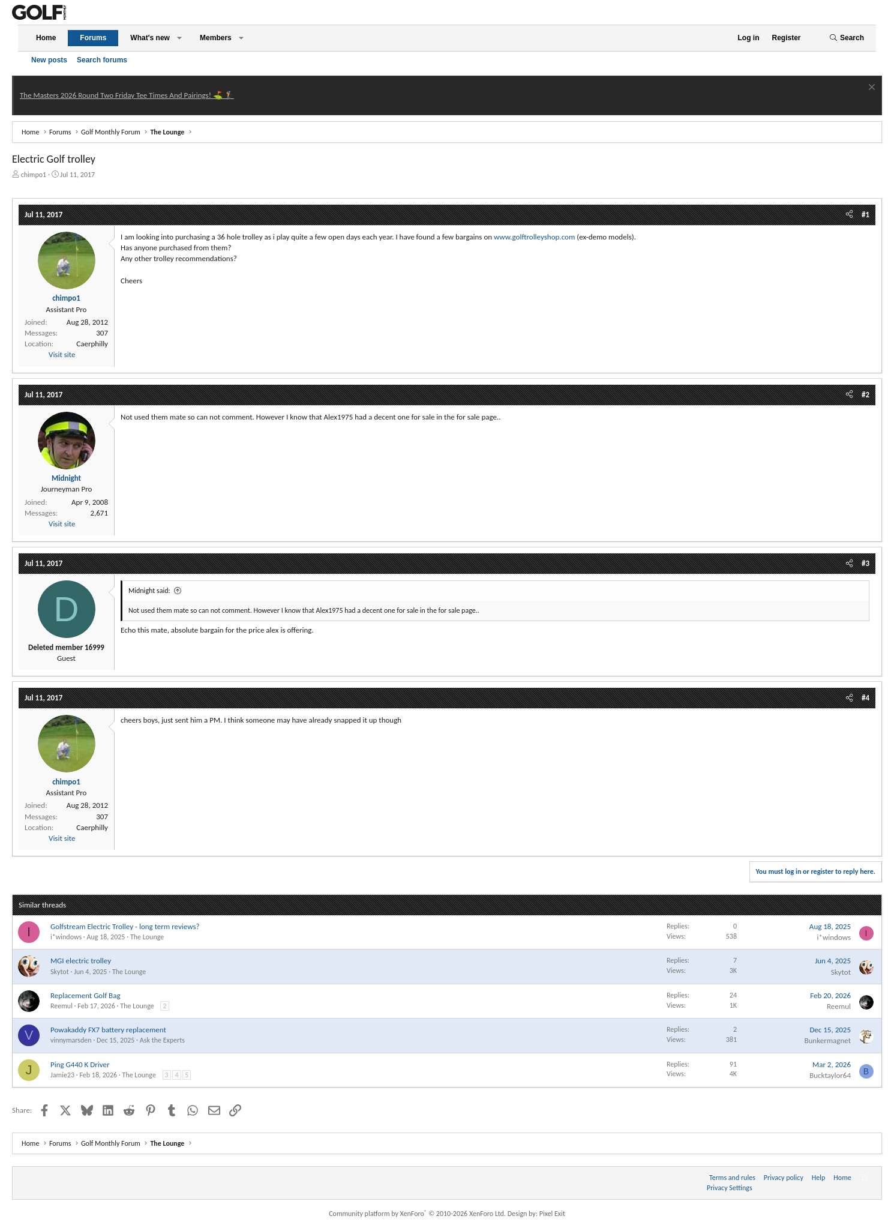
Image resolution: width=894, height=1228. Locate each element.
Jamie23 (62, 1075)
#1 (865, 214)
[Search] (846, 38)
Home (46, 38)
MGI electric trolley (80, 960)
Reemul (61, 1006)
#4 (865, 697)
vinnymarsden (71, 1040)
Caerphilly (92, 343)
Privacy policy (783, 1177)
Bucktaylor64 (830, 1075)
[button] (179, 38)
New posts (49, 60)
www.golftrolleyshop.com (534, 236)
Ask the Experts (162, 1040)
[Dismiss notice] (870, 88)
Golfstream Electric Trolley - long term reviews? (125, 926)
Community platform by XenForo (417, 1213)
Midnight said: (149, 590)
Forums (93, 38)
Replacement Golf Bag (85, 995)
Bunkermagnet (827, 1040)
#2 (865, 394)
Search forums (102, 60)
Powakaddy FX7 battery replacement (108, 1029)
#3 (865, 563)
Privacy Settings (729, 1188)
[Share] (849, 215)
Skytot (59, 972)
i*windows (66, 937)
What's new (150, 38)
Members (216, 38)
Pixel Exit (552, 1213)
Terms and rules (732, 1177)
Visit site (62, 354)
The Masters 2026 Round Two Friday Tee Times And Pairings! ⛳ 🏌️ (127, 95)
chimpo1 (33, 174)
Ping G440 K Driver (79, 1064)
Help (819, 1177)
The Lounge (147, 937)
